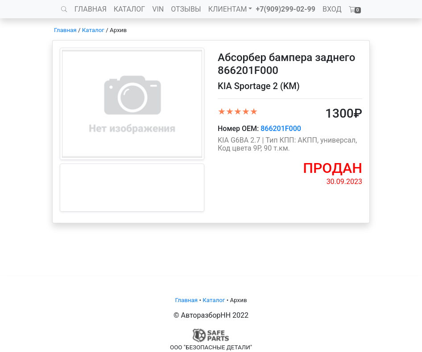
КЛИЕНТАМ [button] (227, 9)
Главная (65, 30)
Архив (118, 30)
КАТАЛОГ (129, 9)
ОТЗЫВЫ (186, 9)
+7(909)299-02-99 (285, 9)
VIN (158, 9)
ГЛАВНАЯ (90, 9)
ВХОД (332, 9)
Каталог (93, 30)
